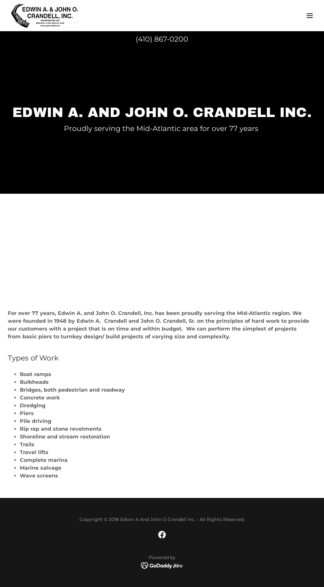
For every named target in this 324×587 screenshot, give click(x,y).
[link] (44, 16)
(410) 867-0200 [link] (162, 39)
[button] (309, 15)
